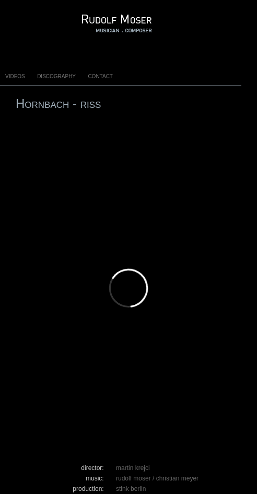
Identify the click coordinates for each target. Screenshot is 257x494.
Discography (56, 75)
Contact (100, 75)
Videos (15, 75)
